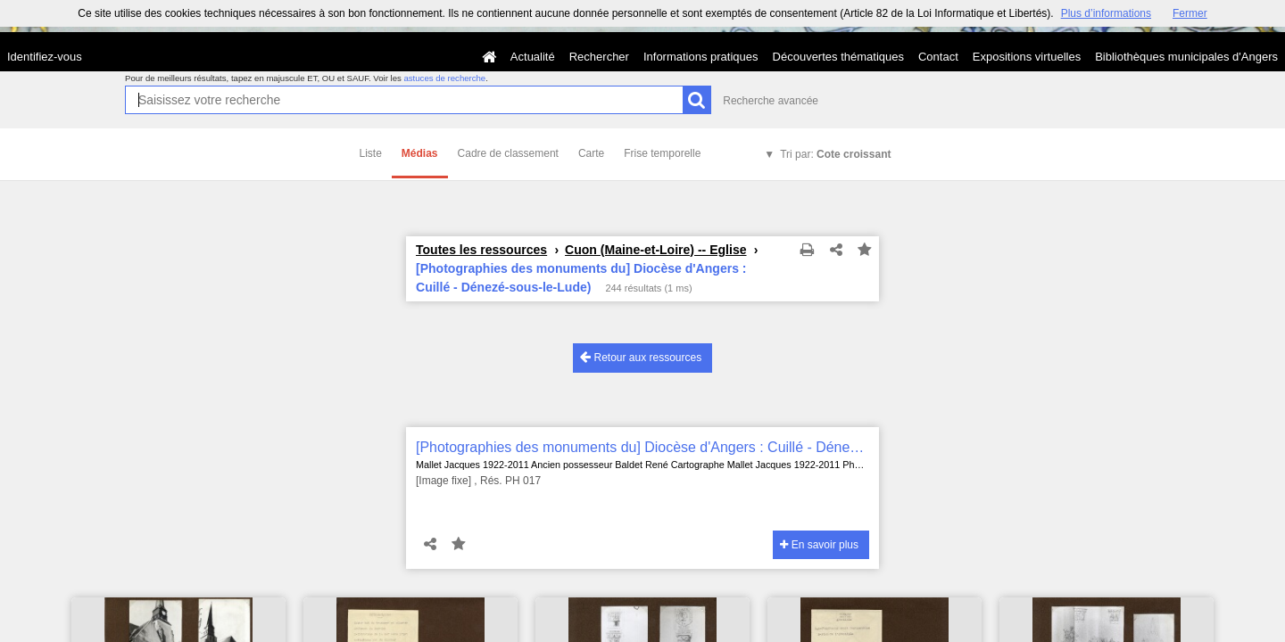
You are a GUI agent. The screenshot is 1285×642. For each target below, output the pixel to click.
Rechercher (599, 56)
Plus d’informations (1106, 13)
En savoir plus (819, 545)
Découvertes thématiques (838, 56)
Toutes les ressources (481, 250)
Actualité (532, 56)
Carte (591, 153)
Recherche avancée (770, 101)
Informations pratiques (701, 56)
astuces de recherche (444, 78)
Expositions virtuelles (1027, 56)
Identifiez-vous (44, 56)
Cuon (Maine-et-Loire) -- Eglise (655, 250)
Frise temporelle (662, 153)
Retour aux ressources (640, 357)
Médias (420, 153)
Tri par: (835, 154)
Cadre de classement (508, 153)
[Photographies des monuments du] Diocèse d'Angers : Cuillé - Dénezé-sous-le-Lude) (642, 447)
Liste (371, 153)
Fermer (1190, 13)
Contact (938, 56)
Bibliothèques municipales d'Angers (1186, 56)
